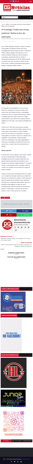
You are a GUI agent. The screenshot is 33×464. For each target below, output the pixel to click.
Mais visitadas (16, 441)
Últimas (6, 441)
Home (2, 24)
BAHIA (7, 24)
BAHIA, (12, 41)
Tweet (9, 211)
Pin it (9, 215)
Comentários (27, 441)
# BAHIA (7, 197)
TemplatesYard (26, 459)
